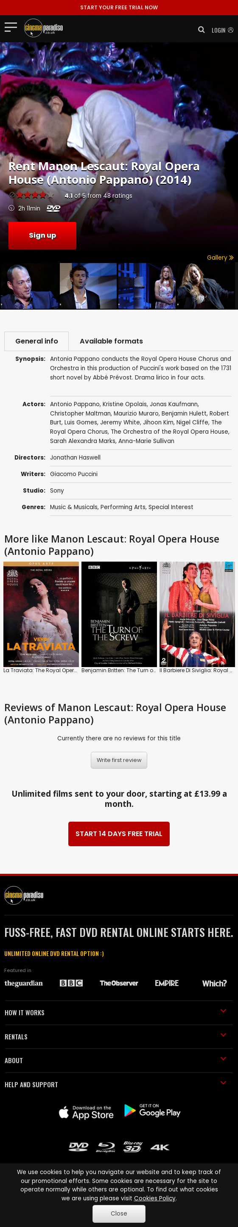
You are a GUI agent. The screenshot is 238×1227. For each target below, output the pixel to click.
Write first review (119, 760)
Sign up (42, 235)
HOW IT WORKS (116, 1012)
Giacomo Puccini (74, 474)
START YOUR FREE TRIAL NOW (119, 7)
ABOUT (116, 1060)
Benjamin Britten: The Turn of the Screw (131, 670)
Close (119, 1214)
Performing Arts (123, 507)
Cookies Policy (155, 1198)
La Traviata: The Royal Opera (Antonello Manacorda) (71, 670)
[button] (199, 29)
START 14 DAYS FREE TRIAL (119, 834)
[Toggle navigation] (13, 26)
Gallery (220, 258)
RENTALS (116, 1036)
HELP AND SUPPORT (116, 1084)
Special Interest (170, 507)
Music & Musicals (74, 507)
